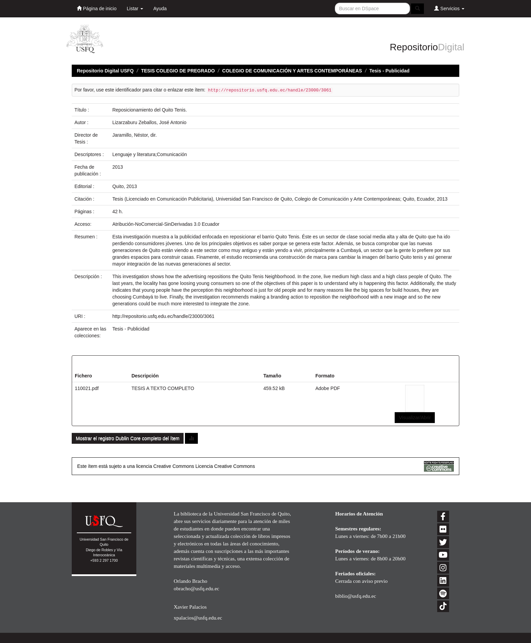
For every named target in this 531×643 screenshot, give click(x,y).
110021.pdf (87, 388)
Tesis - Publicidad (390, 70)
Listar (135, 8)
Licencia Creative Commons (225, 466)
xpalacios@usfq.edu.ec (198, 618)
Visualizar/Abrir (415, 417)
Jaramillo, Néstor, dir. (134, 135)
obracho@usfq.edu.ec (196, 588)
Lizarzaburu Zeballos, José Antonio (149, 122)
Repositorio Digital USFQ (105, 70)
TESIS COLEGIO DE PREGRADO (178, 70)
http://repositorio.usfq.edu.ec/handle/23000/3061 (163, 316)
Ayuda (160, 8)
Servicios (449, 8)
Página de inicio (97, 8)
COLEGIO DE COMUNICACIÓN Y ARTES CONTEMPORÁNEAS (292, 70)
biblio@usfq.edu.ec (355, 596)
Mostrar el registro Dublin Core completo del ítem (127, 438)
